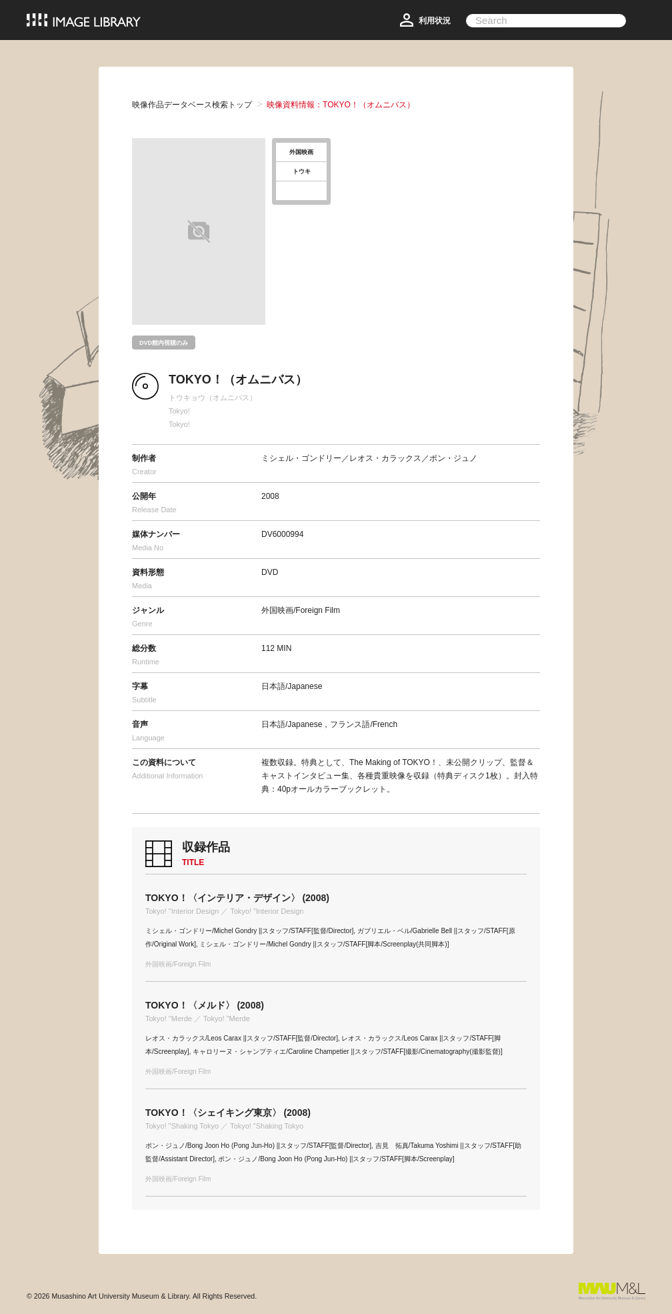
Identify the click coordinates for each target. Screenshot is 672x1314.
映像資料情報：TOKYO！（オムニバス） (341, 104)
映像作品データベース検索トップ (192, 104)
